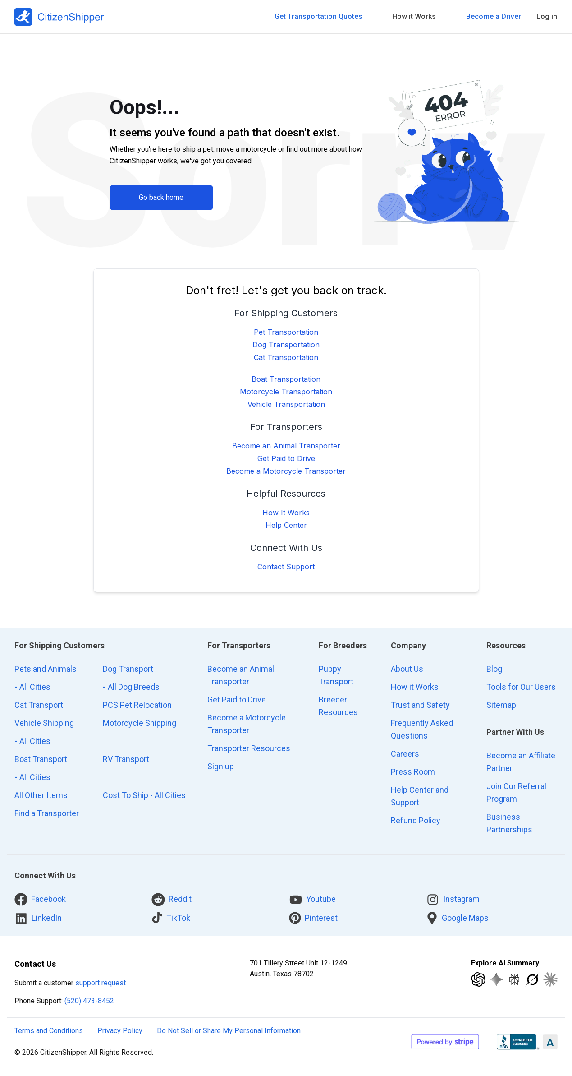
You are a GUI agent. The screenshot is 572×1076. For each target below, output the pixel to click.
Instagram (453, 899)
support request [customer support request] (100, 983)
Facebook (40, 899)
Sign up (220, 766)
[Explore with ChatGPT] (478, 979)
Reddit (171, 899)
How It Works (286, 512)
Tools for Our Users (521, 687)
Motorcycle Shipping (139, 723)
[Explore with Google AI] (496, 979)
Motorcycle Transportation (286, 391)
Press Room (413, 771)
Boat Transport (40, 759)
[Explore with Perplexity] (514, 979)
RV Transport (126, 759)
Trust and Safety (420, 705)
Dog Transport (128, 669)
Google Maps (457, 918)
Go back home (161, 197)
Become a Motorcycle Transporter (286, 471)
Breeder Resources (338, 706)
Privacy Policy (119, 1030)
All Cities (32, 687)
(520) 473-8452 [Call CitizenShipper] (89, 1001)
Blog (494, 669)
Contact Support (286, 566)
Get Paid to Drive (286, 458)
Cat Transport (38, 705)
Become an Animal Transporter (286, 445)
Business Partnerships (509, 823)
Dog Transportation (286, 344)
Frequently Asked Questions (422, 729)
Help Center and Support (419, 796)
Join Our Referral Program (516, 792)
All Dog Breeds (131, 687)
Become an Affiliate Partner (520, 762)
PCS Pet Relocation (137, 705)
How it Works (415, 687)
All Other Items (41, 795)
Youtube (312, 899)
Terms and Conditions (48, 1030)
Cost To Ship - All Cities (144, 795)
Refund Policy (415, 820)
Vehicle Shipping (44, 723)
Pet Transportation (286, 332)
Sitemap (501, 705)
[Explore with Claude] (550, 979)
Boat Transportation (286, 378)
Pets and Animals (45, 669)
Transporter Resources (248, 748)
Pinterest (313, 918)
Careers (405, 753)
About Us (407, 669)
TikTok (170, 917)
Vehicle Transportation (286, 404)
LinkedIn (38, 918)
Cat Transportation (286, 357)
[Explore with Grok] (532, 979)
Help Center (286, 525)
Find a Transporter (46, 813)
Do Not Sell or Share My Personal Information (229, 1030)
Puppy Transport (336, 675)
